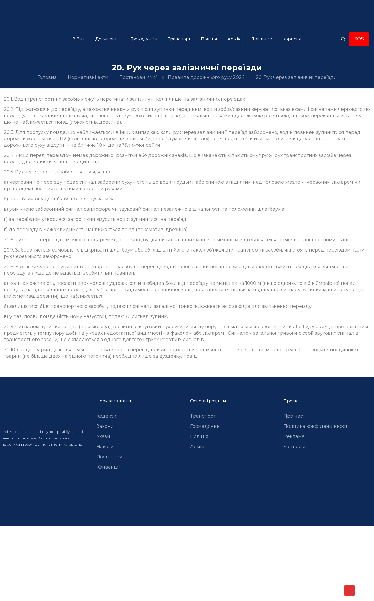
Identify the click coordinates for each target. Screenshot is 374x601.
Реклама (294, 436)
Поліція (199, 436)
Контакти (294, 447)
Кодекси (106, 416)
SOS (359, 39)
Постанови (109, 457)
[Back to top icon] (349, 590)
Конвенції (108, 467)
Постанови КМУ (138, 77)
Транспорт (203, 416)
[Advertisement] (187, 563)
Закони (105, 426)
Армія (197, 447)
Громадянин (205, 426)
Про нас (293, 416)
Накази (105, 447)
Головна (47, 77)
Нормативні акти (88, 77)
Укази (103, 436)
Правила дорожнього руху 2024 (206, 77)
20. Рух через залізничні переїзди (296, 77)
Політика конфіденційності (316, 426)
